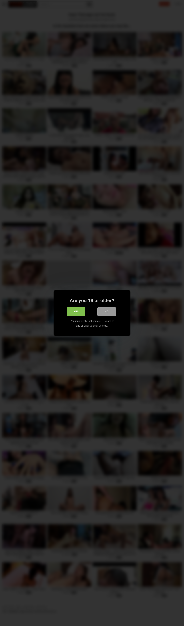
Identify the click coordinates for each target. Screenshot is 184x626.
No (106, 311)
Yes (76, 311)
